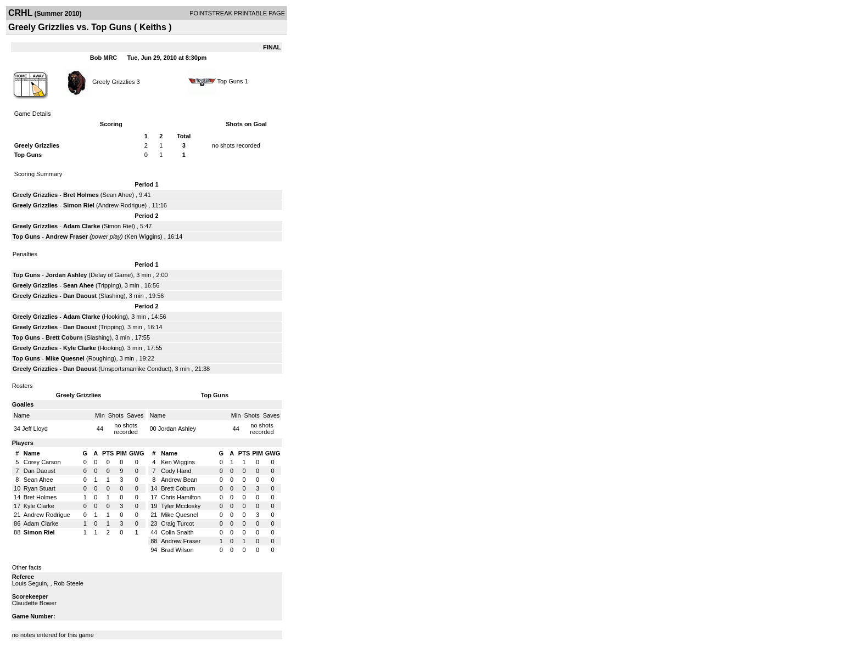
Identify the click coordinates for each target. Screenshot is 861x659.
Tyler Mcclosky (180, 506)
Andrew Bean (179, 479)
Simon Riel (78, 205)
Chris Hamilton (180, 497)
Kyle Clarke (79, 348)
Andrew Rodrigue (121, 205)
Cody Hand (176, 471)
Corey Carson (42, 462)
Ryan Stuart (39, 488)
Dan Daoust (80, 295)
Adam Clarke (81, 226)
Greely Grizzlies (113, 81)
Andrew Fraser (67, 236)
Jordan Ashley (66, 275)
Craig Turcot (177, 523)
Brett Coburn (64, 337)
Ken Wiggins (143, 236)
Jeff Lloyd (35, 428)
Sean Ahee (117, 194)
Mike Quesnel (65, 358)
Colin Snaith (177, 532)
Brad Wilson (177, 550)
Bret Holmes (81, 194)
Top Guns (230, 81)
